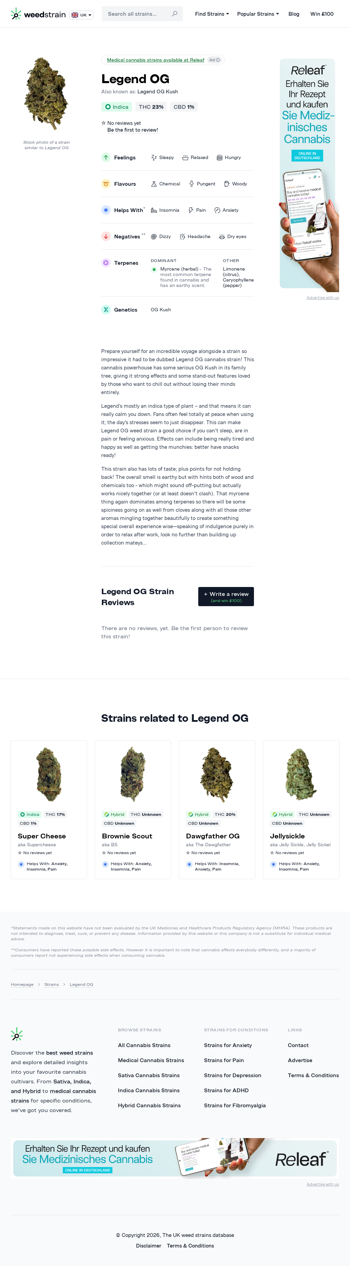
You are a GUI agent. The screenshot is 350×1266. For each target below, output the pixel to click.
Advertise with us (323, 297)
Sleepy (162, 157)
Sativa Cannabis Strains (149, 1075)
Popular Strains (258, 14)
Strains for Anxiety (228, 1045)
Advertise (300, 1060)
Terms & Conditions (313, 1075)
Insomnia (165, 210)
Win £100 (322, 14)
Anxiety (226, 210)
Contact (298, 1045)
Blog (293, 14)
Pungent (201, 184)
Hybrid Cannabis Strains (149, 1105)
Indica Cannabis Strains (149, 1090)
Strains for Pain (224, 1060)
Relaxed (195, 157)
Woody (235, 184)
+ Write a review (226, 596)
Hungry (228, 157)
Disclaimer (148, 1246)
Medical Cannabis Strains (151, 1060)
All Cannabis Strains (144, 1045)
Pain (197, 210)
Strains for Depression (232, 1075)
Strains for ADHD (226, 1090)
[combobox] (142, 13)
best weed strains (69, 1052)
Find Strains (212, 14)
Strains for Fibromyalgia (235, 1105)
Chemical (165, 184)
